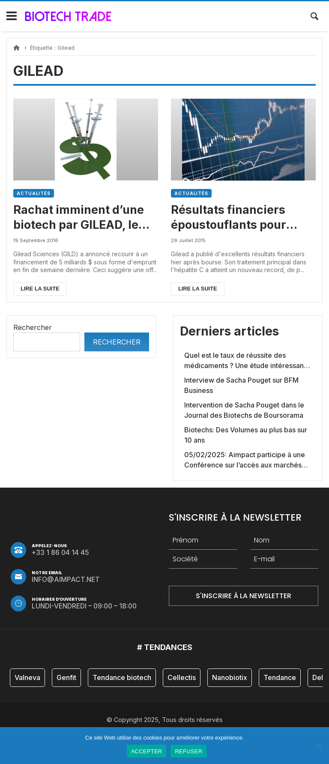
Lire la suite (40, 288)
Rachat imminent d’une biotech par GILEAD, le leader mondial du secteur (78, 217)
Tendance (279, 677)
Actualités (34, 193)
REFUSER (188, 751)
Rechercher (32, 327)
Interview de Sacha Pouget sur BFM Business (241, 385)
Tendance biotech (122, 677)
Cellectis (181, 677)
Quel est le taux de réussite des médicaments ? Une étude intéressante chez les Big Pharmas (247, 361)
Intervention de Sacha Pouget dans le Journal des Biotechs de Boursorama (244, 410)
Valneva (27, 677)
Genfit (66, 677)
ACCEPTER (146, 751)
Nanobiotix (229, 677)
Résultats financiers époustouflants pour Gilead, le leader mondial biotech (241, 217)
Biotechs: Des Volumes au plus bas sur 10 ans (245, 434)
